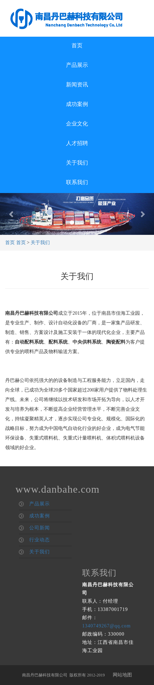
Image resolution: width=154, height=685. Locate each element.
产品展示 (77, 65)
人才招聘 (77, 143)
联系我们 (77, 182)
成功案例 (77, 104)
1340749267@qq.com (106, 625)
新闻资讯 (77, 84)
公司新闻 (39, 527)
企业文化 (77, 124)
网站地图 (122, 674)
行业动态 (39, 539)
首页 (77, 45)
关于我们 (77, 163)
